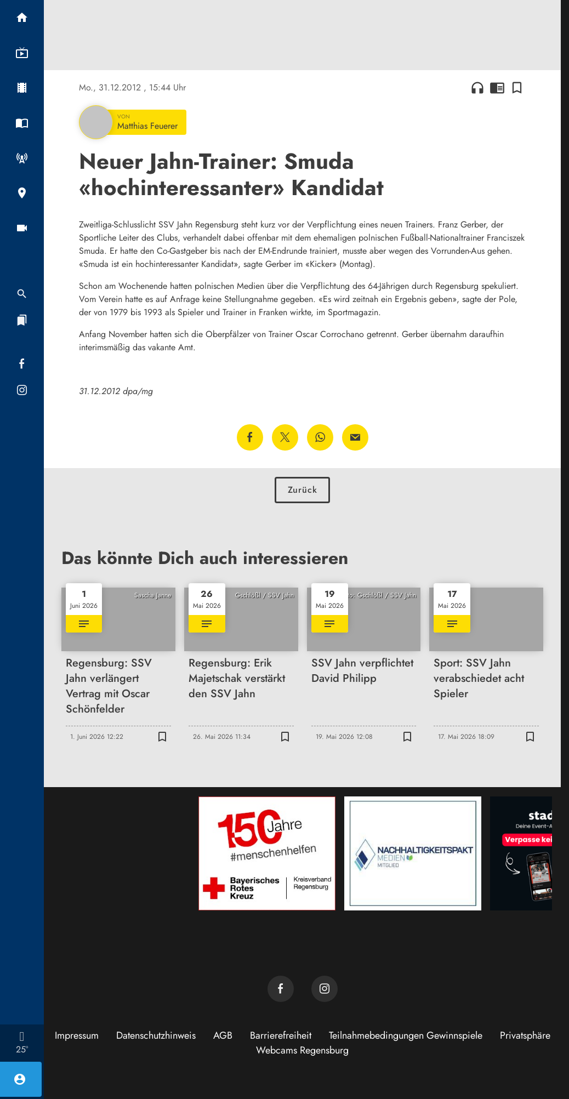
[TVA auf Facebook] (281, 989)
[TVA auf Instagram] (324, 989)
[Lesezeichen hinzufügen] (517, 87)
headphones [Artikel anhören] (477, 87)
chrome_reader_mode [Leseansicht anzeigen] (497, 87)
